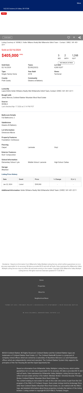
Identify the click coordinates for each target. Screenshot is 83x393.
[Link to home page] (2, 3)
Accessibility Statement (46, 305)
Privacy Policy (26, 305)
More (79, 3)
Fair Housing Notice (69, 305)
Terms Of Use (11, 305)
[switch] (68, 37)
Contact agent (7, 37)
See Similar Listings (66, 63)
